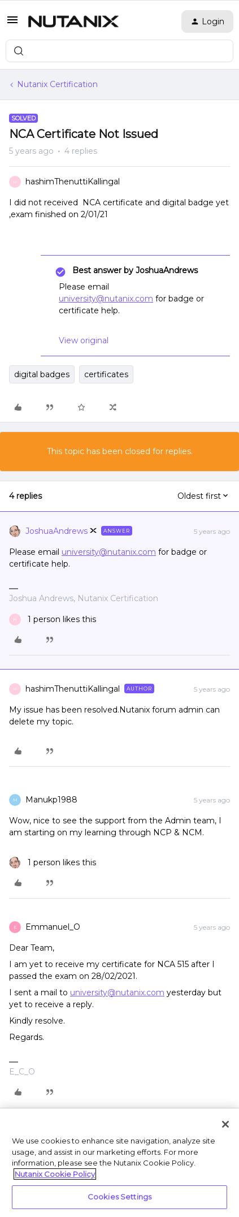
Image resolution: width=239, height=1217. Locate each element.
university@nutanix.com (106, 299)
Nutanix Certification (57, 84)
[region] (119, 1162)
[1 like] (52, 619)
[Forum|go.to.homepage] (73, 21)
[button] (12, 24)
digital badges (41, 374)
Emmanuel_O (52, 927)
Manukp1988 (51, 800)
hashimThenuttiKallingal (72, 181)
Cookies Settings (119, 1196)
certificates (106, 374)
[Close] (225, 1124)
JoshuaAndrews (56, 531)
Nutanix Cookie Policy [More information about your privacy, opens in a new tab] (55, 1174)
